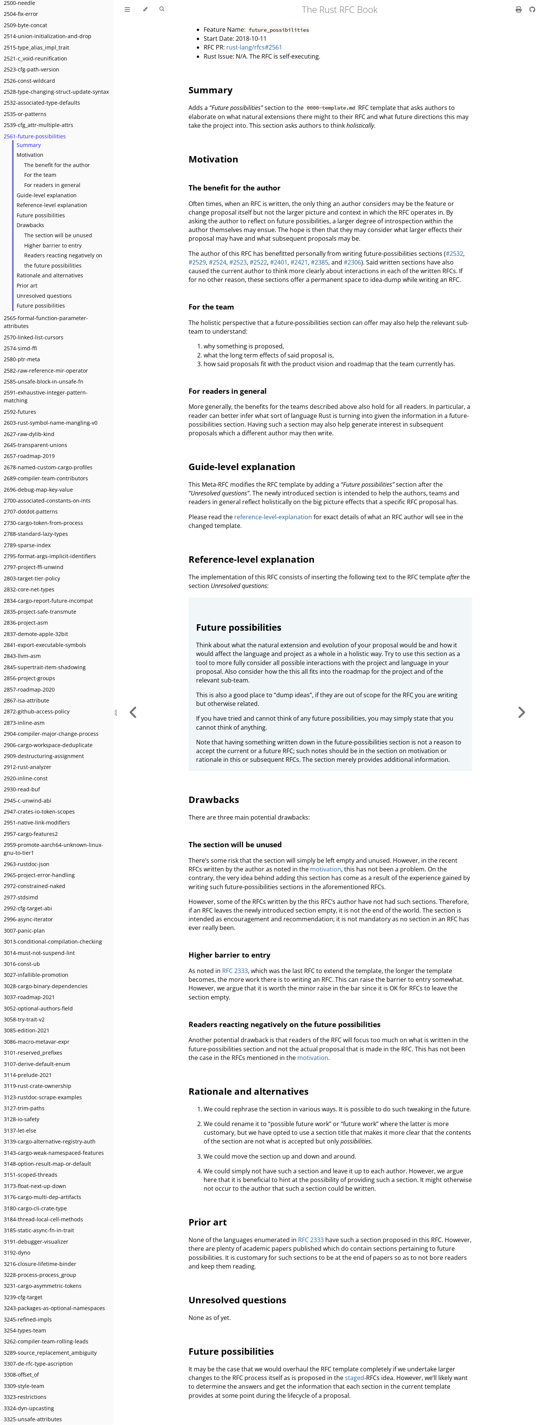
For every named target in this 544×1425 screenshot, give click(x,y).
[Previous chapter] (133, 712)
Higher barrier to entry (53, 245)
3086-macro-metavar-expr (37, 1041)
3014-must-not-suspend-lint (39, 952)
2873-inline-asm (24, 722)
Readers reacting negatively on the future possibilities (63, 260)
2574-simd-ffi (20, 348)
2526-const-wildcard (29, 80)
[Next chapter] (521, 712)
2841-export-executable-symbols (45, 644)
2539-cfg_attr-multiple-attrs (38, 124)
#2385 (319, 262)
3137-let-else (20, 1130)
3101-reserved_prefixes (33, 1052)
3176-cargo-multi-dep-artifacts (42, 1197)
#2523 (238, 262)
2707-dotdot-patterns (31, 511)
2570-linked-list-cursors (33, 337)
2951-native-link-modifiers (37, 822)
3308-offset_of (21, 1374)
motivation (325, 869)
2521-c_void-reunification (35, 58)
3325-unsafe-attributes (33, 1419)
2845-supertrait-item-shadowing (45, 667)
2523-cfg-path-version (31, 69)
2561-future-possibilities (35, 136)
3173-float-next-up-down (35, 1186)
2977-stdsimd (21, 897)
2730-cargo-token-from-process (43, 522)
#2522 (258, 262)
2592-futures (20, 411)
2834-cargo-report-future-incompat (48, 600)
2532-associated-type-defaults (42, 102)
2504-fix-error (21, 13)
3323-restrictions (25, 1396)
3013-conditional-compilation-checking (53, 941)
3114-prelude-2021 (28, 1074)
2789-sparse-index (27, 545)
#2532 (454, 253)
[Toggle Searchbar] (161, 9)
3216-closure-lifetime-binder (40, 1263)
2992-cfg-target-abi (28, 908)
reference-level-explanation (273, 517)
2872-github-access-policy (37, 711)
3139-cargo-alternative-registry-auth (50, 1141)
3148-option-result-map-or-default (47, 1163)
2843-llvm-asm (22, 655)
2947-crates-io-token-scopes (39, 811)
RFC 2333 (235, 971)
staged (354, 1378)
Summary (29, 145)
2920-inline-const (26, 778)
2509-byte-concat (25, 25)
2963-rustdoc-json (26, 864)
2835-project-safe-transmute (40, 611)
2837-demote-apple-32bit (36, 633)
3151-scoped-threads (30, 1174)
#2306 (352, 262)
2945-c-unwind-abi (27, 800)
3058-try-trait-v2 (24, 1019)
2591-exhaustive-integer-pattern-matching (46, 396)
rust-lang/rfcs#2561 (254, 47)
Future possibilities (41, 215)
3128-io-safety (21, 1119)
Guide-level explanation (47, 195)
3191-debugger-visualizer (36, 1241)
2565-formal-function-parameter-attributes (46, 322)
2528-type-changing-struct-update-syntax (56, 91)
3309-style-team (24, 1385)
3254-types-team (25, 1330)
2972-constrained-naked (34, 886)
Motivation (30, 154)
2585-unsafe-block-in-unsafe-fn (43, 381)
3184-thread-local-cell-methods (43, 1219)
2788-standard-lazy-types (36, 533)
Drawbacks (30, 225)
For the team (40, 174)
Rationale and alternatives (50, 275)
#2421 (299, 262)
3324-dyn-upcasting (29, 1408)
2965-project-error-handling (39, 875)
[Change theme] (144, 9)
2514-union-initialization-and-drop (47, 36)
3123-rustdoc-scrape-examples (43, 1097)
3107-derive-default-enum (37, 1064)
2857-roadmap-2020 (29, 689)
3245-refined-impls (28, 1319)
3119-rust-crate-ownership (37, 1085)
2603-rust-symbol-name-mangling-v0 (50, 422)
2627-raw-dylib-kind (29, 434)
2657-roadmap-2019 (29, 456)
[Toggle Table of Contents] (127, 9)
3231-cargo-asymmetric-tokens (43, 1285)
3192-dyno (17, 1252)
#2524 (217, 262)
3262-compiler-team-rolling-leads (46, 1341)
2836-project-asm (26, 622)
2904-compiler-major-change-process (51, 733)
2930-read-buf (22, 789)
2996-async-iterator (28, 919)
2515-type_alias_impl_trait (36, 47)
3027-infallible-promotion (36, 974)
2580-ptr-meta (22, 359)
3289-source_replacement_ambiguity (50, 1352)
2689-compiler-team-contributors (46, 478)
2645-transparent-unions (35, 445)
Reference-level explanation (52, 205)
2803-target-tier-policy (32, 578)
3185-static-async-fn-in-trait (39, 1230)
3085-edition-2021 (26, 1030)
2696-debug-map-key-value (38, 489)
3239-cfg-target (23, 1297)
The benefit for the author (57, 165)
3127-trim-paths (24, 1108)
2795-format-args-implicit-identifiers (50, 556)
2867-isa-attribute (26, 700)
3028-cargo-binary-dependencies (46, 986)
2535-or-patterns (25, 114)
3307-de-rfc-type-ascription (38, 1363)
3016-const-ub (22, 963)
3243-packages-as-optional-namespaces (54, 1308)
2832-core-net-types (29, 589)
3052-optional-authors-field (38, 1008)
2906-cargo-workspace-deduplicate (48, 745)
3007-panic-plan (24, 930)
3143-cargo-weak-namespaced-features (54, 1152)
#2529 (197, 262)
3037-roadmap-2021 (29, 997)
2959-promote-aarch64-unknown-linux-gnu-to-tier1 (53, 848)
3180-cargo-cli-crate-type (35, 1208)
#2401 (278, 262)
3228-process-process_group (40, 1274)
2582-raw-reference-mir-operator (46, 370)
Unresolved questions (44, 295)
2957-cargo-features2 (31, 833)
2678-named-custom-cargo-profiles (48, 467)
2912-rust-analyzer (27, 767)
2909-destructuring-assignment (44, 756)
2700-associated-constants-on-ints (47, 500)
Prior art (27, 285)
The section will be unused (58, 235)
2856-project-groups (29, 678)
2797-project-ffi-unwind (33, 567)
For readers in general (52, 185)
